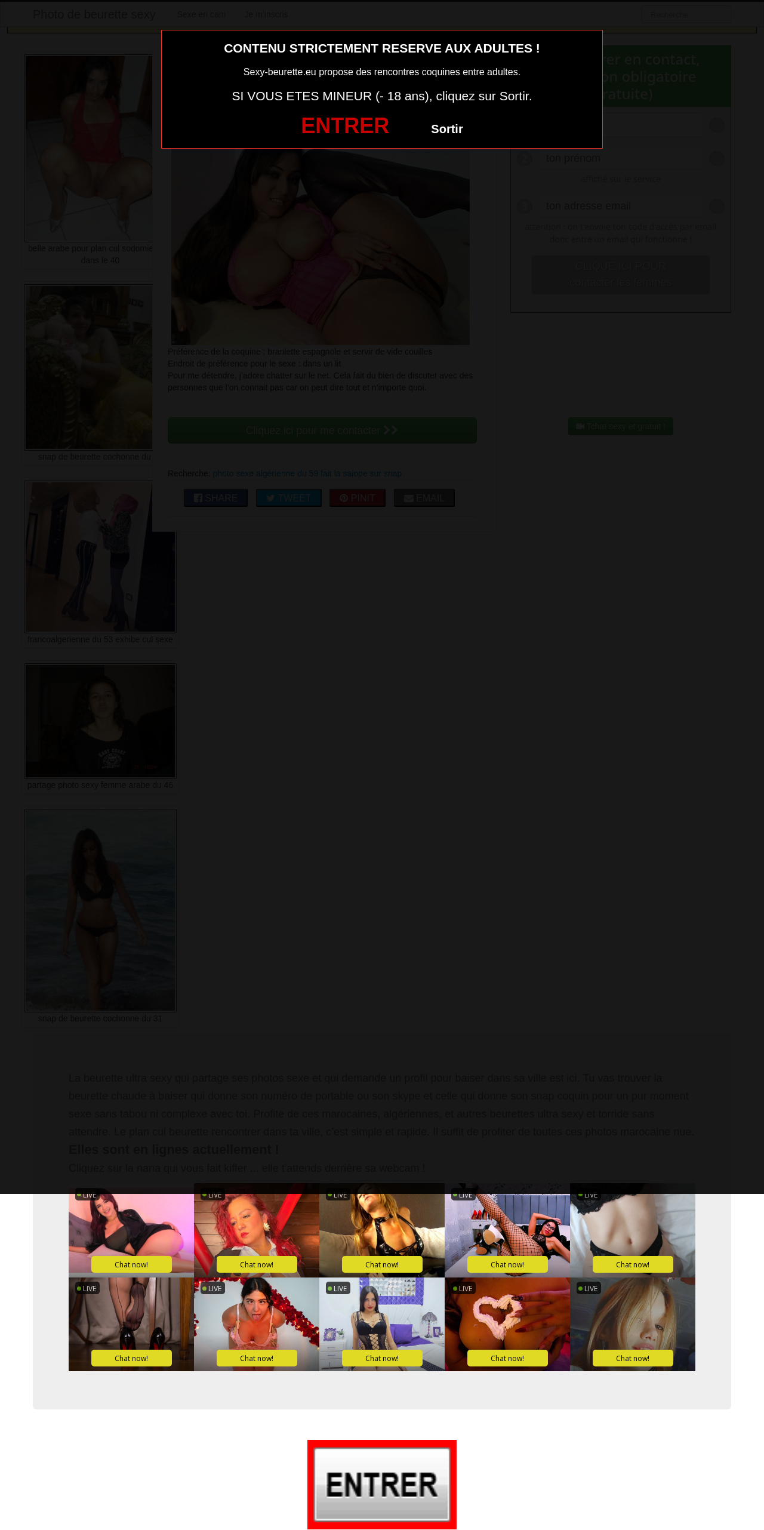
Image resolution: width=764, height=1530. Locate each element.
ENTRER (345, 125)
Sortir (447, 129)
